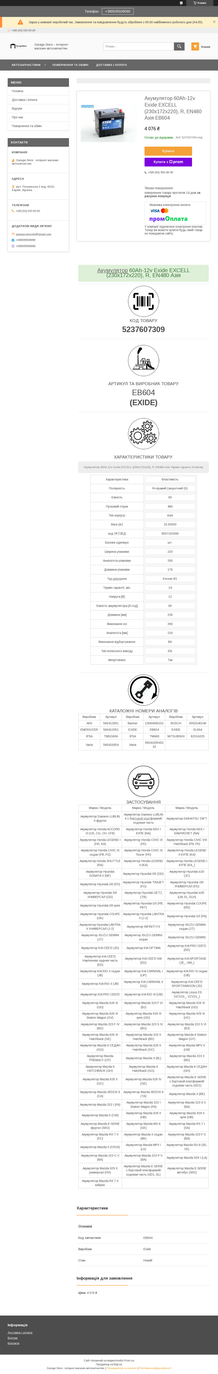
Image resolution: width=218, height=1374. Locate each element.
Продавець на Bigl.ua (109, 1364)
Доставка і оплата (111, 65)
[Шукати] (179, 46)
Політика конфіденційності (155, 1368)
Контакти (13, 1343)
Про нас (17, 117)
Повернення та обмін (70, 65)
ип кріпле (115, 578)
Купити (168, 151)
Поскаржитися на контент (122, 1368)
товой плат (142, 818)
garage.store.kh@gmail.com (33, 234)
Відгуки (17, 108)
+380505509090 (117, 11)
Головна (17, 91)
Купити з (168, 162)
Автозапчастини (25, 65)
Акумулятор (112, 270)
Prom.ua (129, 1360)
